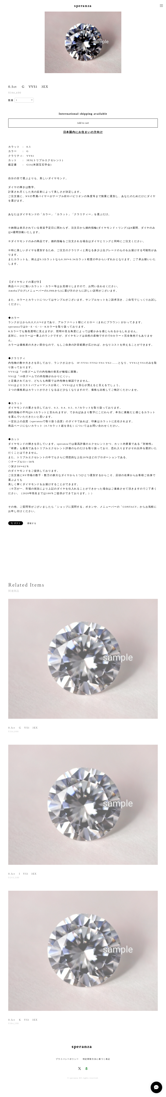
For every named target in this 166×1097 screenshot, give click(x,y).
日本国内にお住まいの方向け (83, 132)
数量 (11, 100)
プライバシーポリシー (67, 1059)
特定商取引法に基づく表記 (96, 1059)
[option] (83, 42)
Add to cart (83, 123)
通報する (31, 523)
